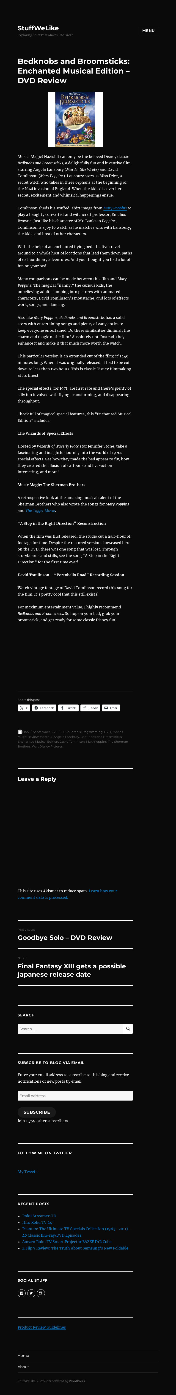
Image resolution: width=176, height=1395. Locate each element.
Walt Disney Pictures (47, 746)
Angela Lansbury (66, 737)
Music (22, 737)
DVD (107, 732)
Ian (26, 732)
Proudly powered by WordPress (62, 1381)
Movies (118, 732)
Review (33, 737)
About (23, 1367)
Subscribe (37, 1112)
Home (23, 1355)
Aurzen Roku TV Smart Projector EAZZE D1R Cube (67, 1241)
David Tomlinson (72, 741)
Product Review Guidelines (42, 1327)
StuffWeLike (38, 28)
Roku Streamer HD (39, 1216)
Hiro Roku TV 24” (38, 1222)
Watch (45, 737)
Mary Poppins (115, 208)
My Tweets (27, 1171)
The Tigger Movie (40, 510)
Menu (148, 31)
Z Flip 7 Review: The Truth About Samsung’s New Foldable (75, 1248)
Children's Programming (84, 732)
